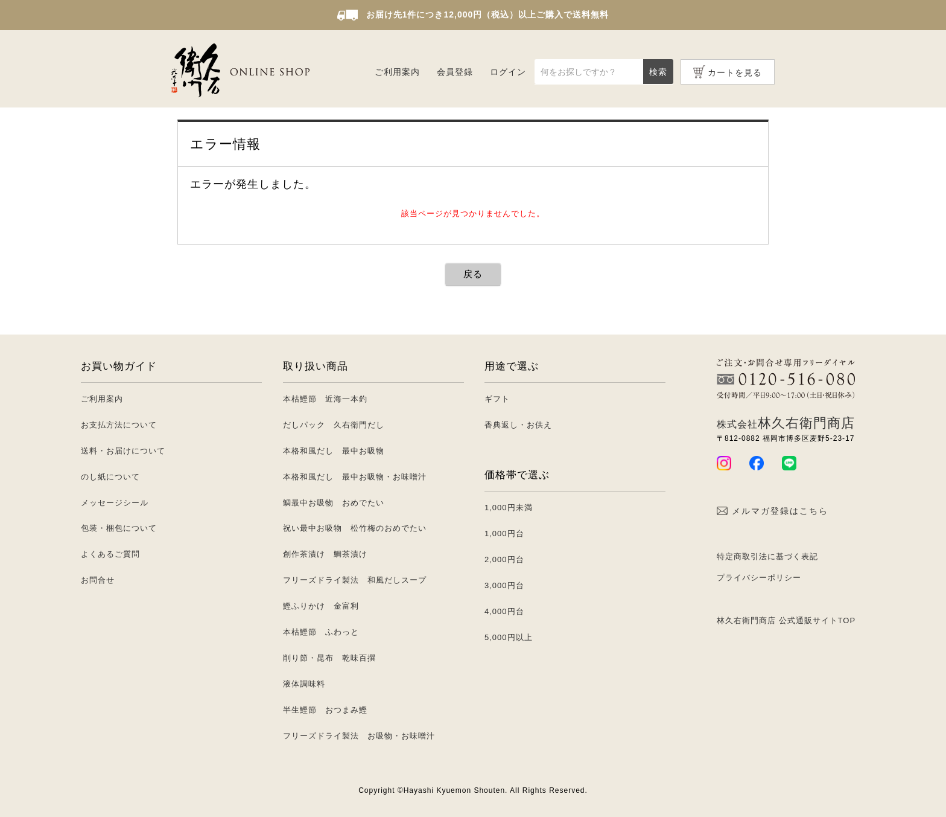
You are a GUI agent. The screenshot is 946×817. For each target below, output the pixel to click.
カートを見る (735, 72)
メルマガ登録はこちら (772, 511)
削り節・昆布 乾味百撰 (329, 657)
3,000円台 (504, 585)
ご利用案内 (397, 72)
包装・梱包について (119, 528)
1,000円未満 (508, 507)
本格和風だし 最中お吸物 (333, 450)
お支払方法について (119, 424)
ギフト (497, 398)
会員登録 (455, 72)
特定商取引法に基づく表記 (767, 556)
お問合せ (98, 580)
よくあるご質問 (110, 554)
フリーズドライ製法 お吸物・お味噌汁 (359, 735)
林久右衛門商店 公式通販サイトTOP (786, 620)
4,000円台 (504, 611)
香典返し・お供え (518, 424)
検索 (658, 72)
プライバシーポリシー (759, 577)
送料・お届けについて (123, 450)
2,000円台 (504, 559)
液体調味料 (304, 683)
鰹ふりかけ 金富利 (321, 605)
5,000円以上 (508, 637)
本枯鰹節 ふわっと (321, 631)
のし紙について (110, 476)
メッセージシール (114, 502)
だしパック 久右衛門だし (333, 424)
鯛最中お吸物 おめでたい (333, 502)
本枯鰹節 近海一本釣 (325, 398)
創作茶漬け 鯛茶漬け (325, 554)
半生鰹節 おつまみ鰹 (325, 709)
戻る (473, 274)
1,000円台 (504, 533)
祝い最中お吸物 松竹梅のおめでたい (355, 528)
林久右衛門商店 (786, 423)
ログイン (508, 72)
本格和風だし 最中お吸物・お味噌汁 (355, 476)
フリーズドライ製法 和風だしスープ (355, 580)
